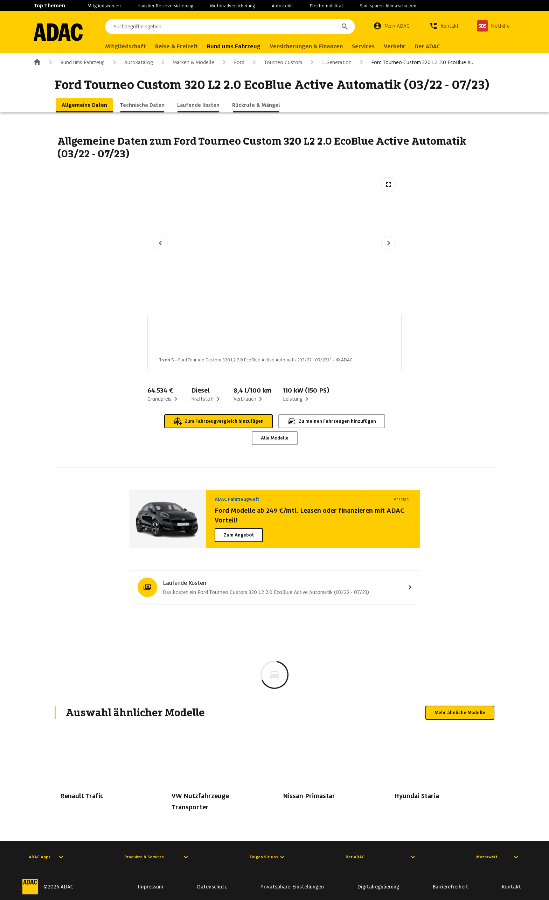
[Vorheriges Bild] (160, 243)
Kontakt (511, 887)
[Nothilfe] (493, 26)
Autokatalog (131, 62)
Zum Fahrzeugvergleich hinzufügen (218, 421)
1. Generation (330, 62)
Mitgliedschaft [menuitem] (125, 46)
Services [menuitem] (363, 46)
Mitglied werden (104, 6)
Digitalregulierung (378, 887)
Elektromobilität (326, 6)
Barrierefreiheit (450, 887)
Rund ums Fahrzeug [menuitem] (233, 46)
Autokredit (282, 6)
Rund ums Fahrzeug (75, 62)
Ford (232, 62)
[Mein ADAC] (391, 26)
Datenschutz (212, 887)
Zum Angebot (239, 535)
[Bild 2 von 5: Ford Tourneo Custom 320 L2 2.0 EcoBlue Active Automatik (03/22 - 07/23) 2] (233, 337)
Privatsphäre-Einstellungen (292, 887)
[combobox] (230, 26)
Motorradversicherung (232, 6)
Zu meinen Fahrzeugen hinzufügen (331, 421)
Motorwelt (498, 857)
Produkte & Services (157, 857)
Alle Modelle (275, 438)
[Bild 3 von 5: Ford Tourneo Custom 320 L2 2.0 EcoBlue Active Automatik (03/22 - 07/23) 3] (289, 337)
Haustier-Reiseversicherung (165, 6)
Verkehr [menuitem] (394, 46)
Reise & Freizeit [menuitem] (176, 46)
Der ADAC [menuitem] (427, 46)
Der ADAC (381, 857)
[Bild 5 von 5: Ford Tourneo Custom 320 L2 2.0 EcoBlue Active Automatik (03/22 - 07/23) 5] (399, 337)
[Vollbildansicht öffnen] (388, 184)
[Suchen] (345, 26)
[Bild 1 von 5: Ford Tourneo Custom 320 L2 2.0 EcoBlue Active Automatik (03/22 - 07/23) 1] (178, 337)
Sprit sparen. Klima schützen (388, 6)
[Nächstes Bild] (388, 243)
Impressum (151, 887)
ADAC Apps (47, 857)
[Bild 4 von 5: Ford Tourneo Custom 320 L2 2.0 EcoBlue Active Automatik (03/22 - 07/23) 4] (344, 337)
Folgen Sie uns (268, 857)
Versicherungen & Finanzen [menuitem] (306, 46)
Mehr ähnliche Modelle (460, 712)
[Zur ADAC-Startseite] (58, 32)
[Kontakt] (444, 26)
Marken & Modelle (186, 62)
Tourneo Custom (276, 62)
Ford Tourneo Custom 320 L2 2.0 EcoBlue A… (415, 62)
